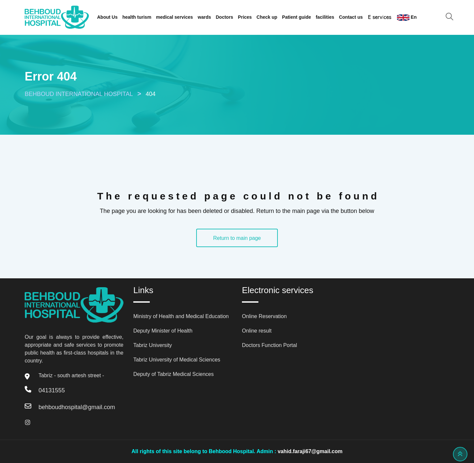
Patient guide (296, 17)
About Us (107, 17)
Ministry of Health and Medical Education (181, 316)
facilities (325, 17)
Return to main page (237, 238)
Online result (257, 331)
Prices (245, 17)
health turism (136, 17)
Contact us (351, 17)
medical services (174, 17)
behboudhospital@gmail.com (77, 407)
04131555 (52, 390)
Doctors (224, 17)
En (407, 17)
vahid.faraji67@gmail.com (309, 451)
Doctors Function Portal (269, 345)
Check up (266, 17)
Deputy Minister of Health (163, 331)
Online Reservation (264, 316)
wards (204, 17)
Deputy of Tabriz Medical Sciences (173, 374)
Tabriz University (152, 345)
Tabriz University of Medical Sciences (176, 359)
